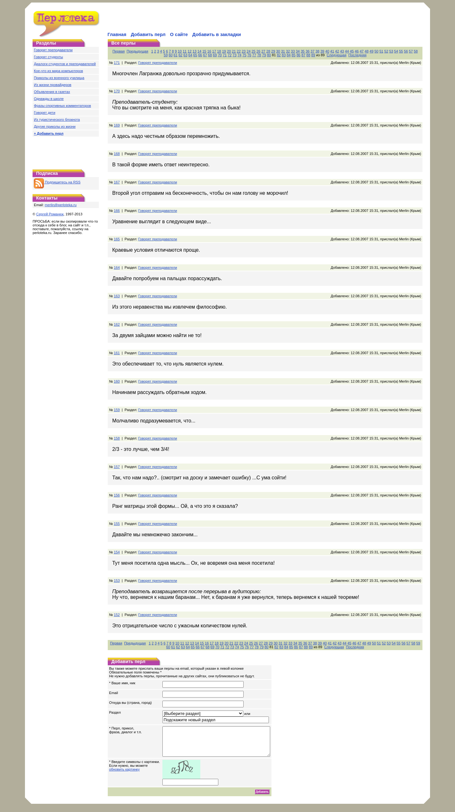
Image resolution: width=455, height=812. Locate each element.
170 (117, 91)
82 (279, 55)
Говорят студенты (48, 57)
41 (332, 51)
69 (215, 55)
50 (376, 51)
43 (342, 51)
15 (204, 51)
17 (214, 51)
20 (229, 51)
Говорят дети (44, 112)
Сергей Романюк (50, 214)
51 (381, 51)
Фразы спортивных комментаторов (62, 106)
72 (230, 55)
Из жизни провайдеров (52, 85)
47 (361, 51)
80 (269, 55)
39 (322, 51)
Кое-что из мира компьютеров (58, 71)
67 (205, 55)
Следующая (337, 55)
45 (352, 51)
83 (284, 55)
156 (117, 495)
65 (195, 55)
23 (244, 51)
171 (117, 63)
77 (254, 55)
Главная (116, 34)
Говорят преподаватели (53, 50)
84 (288, 55)
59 (165, 55)
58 (416, 51)
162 (117, 324)
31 (283, 51)
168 (117, 154)
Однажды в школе (49, 99)
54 (396, 51)
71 (225, 55)
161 (117, 353)
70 (219, 55)
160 (117, 381)
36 (307, 51)
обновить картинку (124, 775)
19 (224, 51)
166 (117, 210)
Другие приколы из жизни (55, 126)
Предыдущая (137, 51)
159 (117, 410)
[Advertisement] (180, 20)
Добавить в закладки (216, 34)
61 (175, 55)
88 (308, 55)
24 (248, 51)
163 (117, 296)
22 (238, 51)
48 (366, 51)
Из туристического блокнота (57, 119)
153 (117, 580)
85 (293, 55)
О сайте (179, 34)
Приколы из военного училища (59, 78)
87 (303, 55)
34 (298, 51)
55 (401, 51)
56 (406, 51)
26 (258, 51)
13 (194, 51)
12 (189, 51)
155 (117, 524)
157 (117, 467)
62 (180, 55)
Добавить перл (148, 34)
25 (253, 51)
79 (264, 55)
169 (117, 125)
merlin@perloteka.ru (60, 205)
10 (180, 51)
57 (411, 51)
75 (244, 55)
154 (117, 552)
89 (313, 55)
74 (239, 55)
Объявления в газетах (52, 92)
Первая (118, 51)
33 (293, 51)
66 (200, 55)
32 (288, 51)
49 (371, 51)
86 (298, 55)
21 (234, 51)
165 (117, 239)
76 (249, 55)
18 (219, 51)
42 (337, 51)
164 (117, 267)
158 (117, 438)
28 (268, 51)
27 (263, 51)
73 (234, 55)
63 (185, 55)
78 (259, 55)
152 (117, 615)
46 (357, 51)
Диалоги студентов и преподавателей (65, 64)
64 (190, 55)
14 (199, 51)
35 (303, 51)
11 (184, 51)
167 (117, 182)
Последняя (358, 55)
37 (312, 51)
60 (171, 55)
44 (347, 51)
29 (273, 51)
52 (386, 51)
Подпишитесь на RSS (57, 182)
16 (209, 51)
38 (317, 51)
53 (391, 51)
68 (210, 55)
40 (327, 51)
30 (278, 51)
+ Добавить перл (49, 133)
